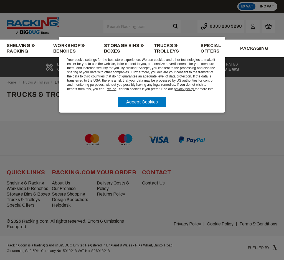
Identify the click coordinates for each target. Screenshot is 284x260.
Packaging (254, 48)
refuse (111, 89)
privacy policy (184, 89)
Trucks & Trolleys (166, 48)
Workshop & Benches (69, 48)
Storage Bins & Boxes (124, 48)
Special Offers (211, 48)
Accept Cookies (142, 102)
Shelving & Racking (21, 48)
